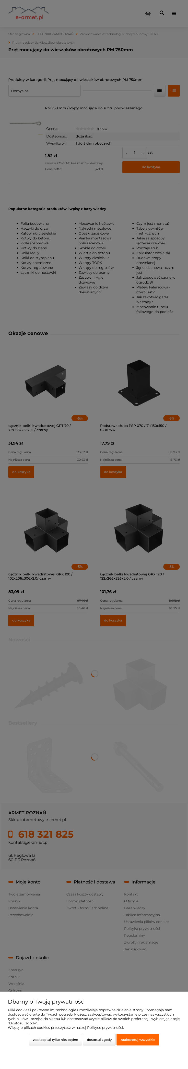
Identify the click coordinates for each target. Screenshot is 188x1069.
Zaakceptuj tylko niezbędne (55, 1040)
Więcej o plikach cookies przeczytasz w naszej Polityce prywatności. (66, 1027)
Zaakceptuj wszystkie (137, 1040)
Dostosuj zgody (99, 1040)
